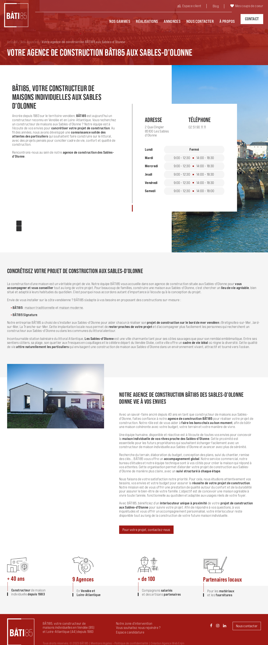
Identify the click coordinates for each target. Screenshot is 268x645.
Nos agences (30, 39)
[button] (130, 629)
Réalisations (147, 21)
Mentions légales (101, 640)
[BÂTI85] (15, 15)
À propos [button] (227, 21)
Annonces (172, 21)
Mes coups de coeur (249, 6)
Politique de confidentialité (131, 640)
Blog (216, 6)
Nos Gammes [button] (119, 21)
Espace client (191, 6)
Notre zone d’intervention (134, 620)
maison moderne (71, 305)
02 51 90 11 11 (197, 124)
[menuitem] (194, 6)
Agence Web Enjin (173, 640)
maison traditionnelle (40, 305)
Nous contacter (200, 21)
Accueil (12, 39)
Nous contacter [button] (247, 623)
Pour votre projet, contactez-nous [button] (146, 527)
